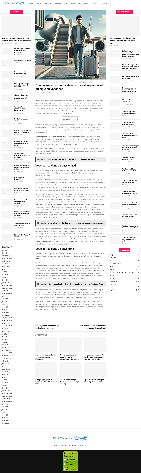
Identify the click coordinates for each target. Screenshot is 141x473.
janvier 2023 (5, 347)
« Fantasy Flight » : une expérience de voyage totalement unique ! (21, 97)
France (38, 3)
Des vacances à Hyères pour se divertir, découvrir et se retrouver (16, 39)
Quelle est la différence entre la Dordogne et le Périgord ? (21, 85)
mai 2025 (4, 272)
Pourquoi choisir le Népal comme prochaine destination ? (22, 201)
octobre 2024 (5, 291)
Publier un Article (72, 445)
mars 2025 (4, 277)
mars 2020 (4, 418)
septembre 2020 (6, 401)
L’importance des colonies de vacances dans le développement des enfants (69, 357)
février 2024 (5, 312)
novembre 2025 (6, 258)
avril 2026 (4, 250)
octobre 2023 (5, 323)
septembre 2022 (6, 358)
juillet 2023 (5, 331)
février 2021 (5, 388)
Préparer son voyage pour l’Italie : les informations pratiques (22, 167)
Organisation (83, 3)
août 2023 (4, 329)
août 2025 (4, 264)
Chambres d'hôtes (115, 263)
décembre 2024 (6, 285)
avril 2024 (4, 307)
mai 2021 (4, 380)
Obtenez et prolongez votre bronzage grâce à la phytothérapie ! (22, 50)
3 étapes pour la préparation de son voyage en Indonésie (22, 155)
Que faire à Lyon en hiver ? (22, 60)
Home (31, 3)
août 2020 (4, 404)
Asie (65, 3)
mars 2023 (4, 342)
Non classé (113, 278)
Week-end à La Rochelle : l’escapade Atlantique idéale (22, 143)
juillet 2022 (5, 364)
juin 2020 (4, 409)
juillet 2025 (5, 266)
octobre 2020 (5, 399)
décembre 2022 (6, 350)
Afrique (48, 3)
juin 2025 (4, 269)
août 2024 (4, 296)
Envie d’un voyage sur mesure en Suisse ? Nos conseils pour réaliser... (129, 89)
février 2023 (5, 345)
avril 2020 (4, 415)
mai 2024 (4, 304)
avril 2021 (4, 383)
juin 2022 (4, 366)
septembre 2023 (6, 326)
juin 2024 (4, 301)
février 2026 (5, 253)
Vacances (113, 287)
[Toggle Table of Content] (75, 119)
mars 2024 (4, 310)
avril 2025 (4, 275)
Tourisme (103, 3)
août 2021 (4, 372)
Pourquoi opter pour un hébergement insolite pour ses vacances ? (46, 382)
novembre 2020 (6, 396)
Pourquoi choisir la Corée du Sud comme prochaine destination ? (22, 213)
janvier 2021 (5, 391)
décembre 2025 (6, 256)
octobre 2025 (5, 261)
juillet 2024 (5, 299)
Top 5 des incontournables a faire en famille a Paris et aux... (130, 204)
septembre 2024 (6, 293)
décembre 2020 (6, 393)
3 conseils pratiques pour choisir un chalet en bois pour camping (69, 382)
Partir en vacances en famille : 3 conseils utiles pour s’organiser (46, 357)
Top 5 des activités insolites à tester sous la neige (130, 135)
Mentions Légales (60, 445)
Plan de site (83, 445)
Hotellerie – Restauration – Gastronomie (123, 272)
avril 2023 (4, 339)
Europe (72, 3)
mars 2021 (4, 385)
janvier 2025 (5, 283)
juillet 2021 (5, 374)
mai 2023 (4, 337)
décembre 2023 (6, 318)
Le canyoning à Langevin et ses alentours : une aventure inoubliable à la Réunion (94, 357)
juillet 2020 (5, 407)
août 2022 (4, 361)
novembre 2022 (6, 353)
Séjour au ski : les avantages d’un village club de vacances (94, 381)
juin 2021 (4, 377)
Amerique (57, 3)
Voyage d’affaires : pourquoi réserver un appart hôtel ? (20, 108)
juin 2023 (4, 334)
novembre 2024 (6, 288)
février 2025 (5, 280)
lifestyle (112, 275)
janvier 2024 (5, 315)
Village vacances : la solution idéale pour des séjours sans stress (123, 40)
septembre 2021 (6, 369)
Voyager (94, 3)
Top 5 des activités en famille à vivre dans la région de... (129, 239)
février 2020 (5, 420)
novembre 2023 (6, 320)
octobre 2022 (5, 355)
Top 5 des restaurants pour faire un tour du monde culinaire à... (130, 147)
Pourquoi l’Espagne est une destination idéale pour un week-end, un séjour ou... (130, 66)
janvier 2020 (5, 423)
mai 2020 (4, 412)
